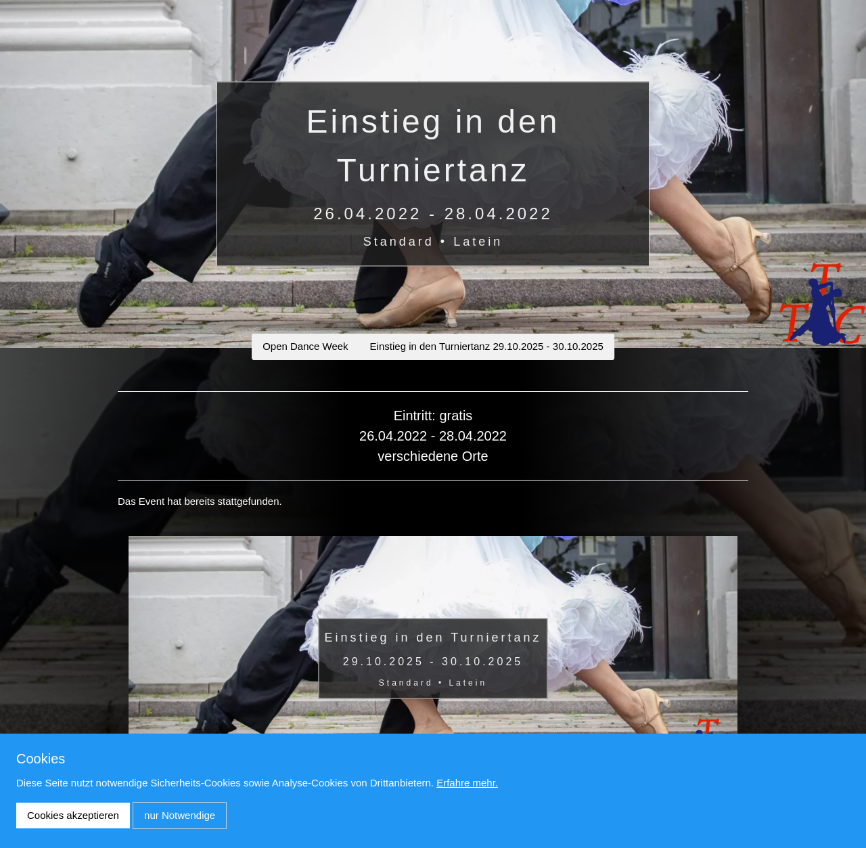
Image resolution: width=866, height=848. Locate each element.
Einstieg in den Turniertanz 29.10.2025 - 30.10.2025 (486, 346)
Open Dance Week (305, 346)
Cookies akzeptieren (73, 815)
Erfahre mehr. (467, 782)
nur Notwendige (179, 815)
